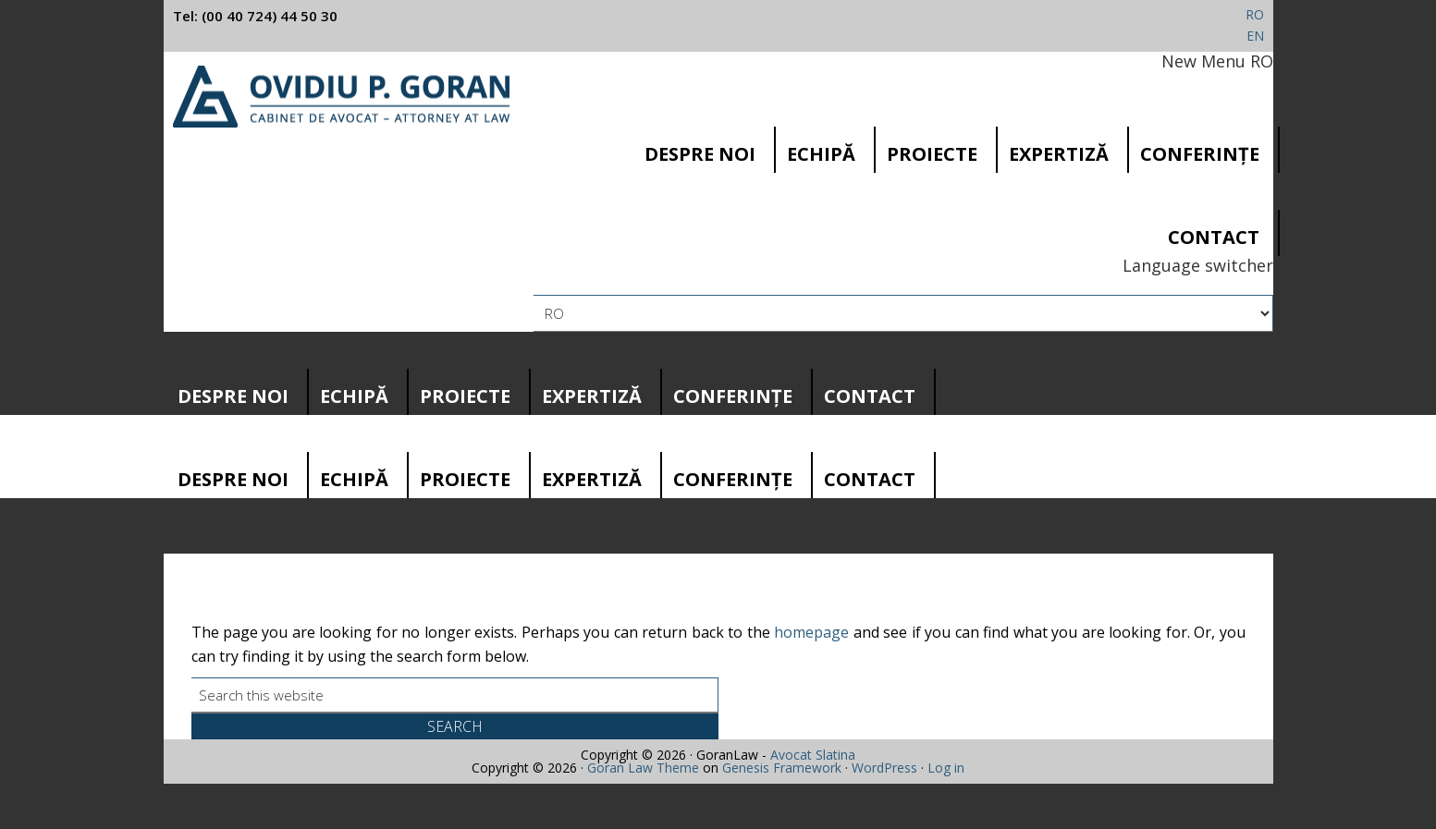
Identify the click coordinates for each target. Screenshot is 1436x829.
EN (1255, 35)
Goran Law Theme (643, 767)
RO (1255, 14)
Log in (945, 767)
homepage (811, 632)
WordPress (884, 767)
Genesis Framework (781, 767)
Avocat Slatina (812, 754)
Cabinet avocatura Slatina (341, 97)
